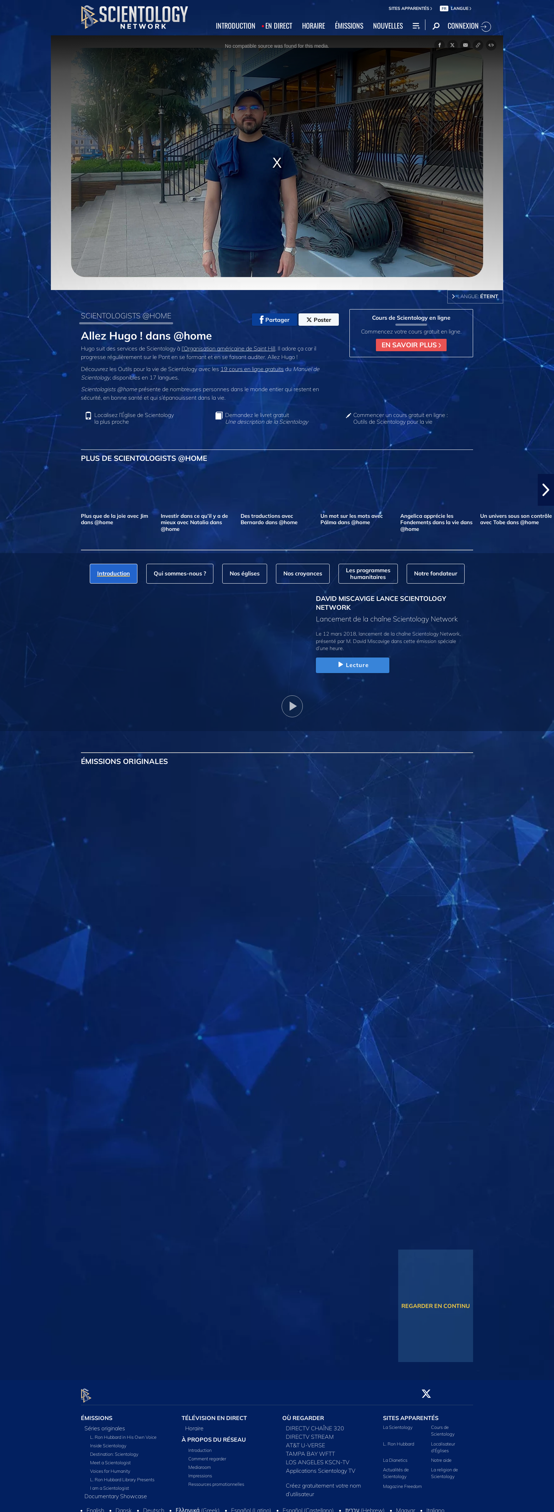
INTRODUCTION (235, 25)
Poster (318, 319)
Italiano (435, 1506)
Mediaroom (199, 1463)
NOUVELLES (388, 25)
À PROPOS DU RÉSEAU (214, 1435)
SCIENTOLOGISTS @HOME (126, 315)
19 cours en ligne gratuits (252, 368)
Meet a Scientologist (110, 1458)
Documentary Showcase (115, 1492)
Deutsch (153, 1506)
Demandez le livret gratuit (266, 418)
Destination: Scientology (114, 1450)
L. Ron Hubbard (398, 1439)
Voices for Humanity (110, 1467)
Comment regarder (207, 1455)
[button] (546, 490)
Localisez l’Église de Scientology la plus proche (134, 418)
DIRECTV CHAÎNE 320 (315, 1424)
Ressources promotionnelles (216, 1480)
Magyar (405, 1506)
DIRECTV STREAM (310, 1432)
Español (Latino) (251, 1506)
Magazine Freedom (402, 1482)
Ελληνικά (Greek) (198, 1506)
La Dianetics (395, 1456)
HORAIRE (313, 25)
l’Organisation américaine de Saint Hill (228, 348)
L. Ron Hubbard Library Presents (122, 1475)
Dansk (124, 1506)
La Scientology (398, 1423)
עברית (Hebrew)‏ (365, 1506)
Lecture (352, 665)
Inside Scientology (108, 1441)
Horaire (194, 1424)
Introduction (200, 1446)
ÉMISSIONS (349, 25)
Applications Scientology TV (320, 1466)
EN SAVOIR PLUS (411, 345)
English (95, 1506)
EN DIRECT (278, 25)
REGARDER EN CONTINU (435, 1305)
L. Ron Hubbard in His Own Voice (123, 1433)
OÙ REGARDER (303, 1414)
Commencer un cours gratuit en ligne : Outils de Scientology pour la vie (400, 418)
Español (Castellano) (308, 1506)
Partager (274, 319)
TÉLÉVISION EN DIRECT (214, 1414)
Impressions (200, 1472)
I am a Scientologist (109, 1484)
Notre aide (441, 1456)
